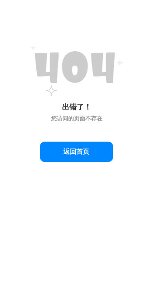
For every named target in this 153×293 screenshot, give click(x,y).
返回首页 (76, 151)
